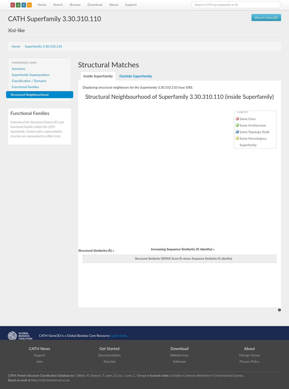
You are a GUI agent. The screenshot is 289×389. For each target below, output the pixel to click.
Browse (75, 5)
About (113, 5)
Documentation (109, 355)
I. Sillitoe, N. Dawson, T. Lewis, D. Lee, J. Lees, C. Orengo (110, 375)
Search (58, 5)
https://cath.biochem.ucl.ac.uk (50, 380)
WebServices (179, 355)
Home (42, 5)
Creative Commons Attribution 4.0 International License (207, 375)
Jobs (39, 361)
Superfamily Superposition (30, 75)
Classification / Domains (29, 81)
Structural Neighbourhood (30, 94)
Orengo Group (249, 355)
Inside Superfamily (98, 76)
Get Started (110, 348)
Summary (18, 69)
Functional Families (25, 87)
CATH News (39, 348)
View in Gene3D (266, 17)
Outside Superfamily (135, 76)
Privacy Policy (249, 361)
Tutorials (109, 361)
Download (94, 5)
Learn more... (120, 335)
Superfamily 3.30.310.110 (43, 46)
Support (131, 5)
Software (179, 361)
